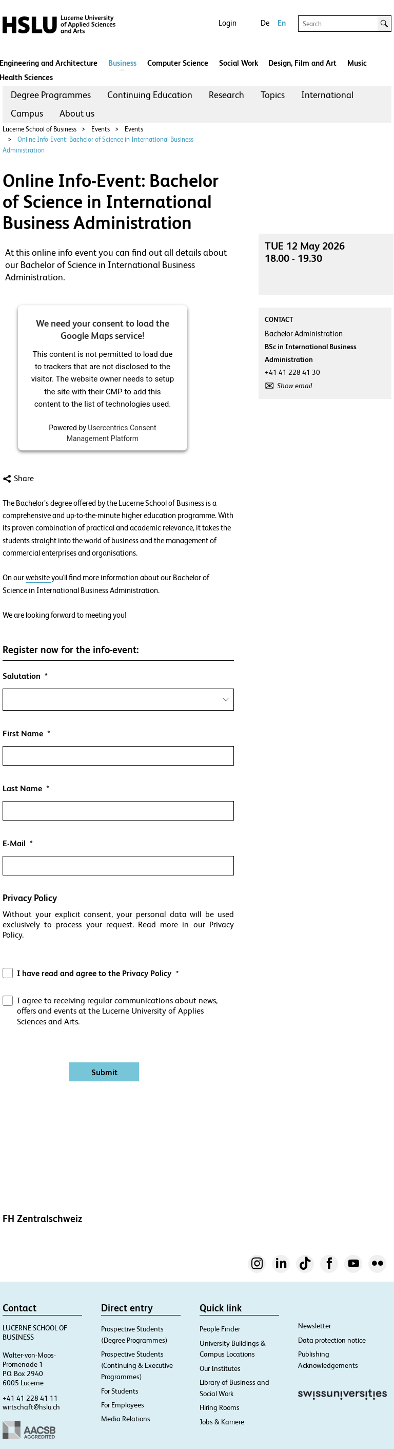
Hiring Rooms (220, 1407)
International (327, 94)
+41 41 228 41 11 (30, 1398)
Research (226, 94)
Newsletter (314, 1326)
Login (228, 22)
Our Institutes (220, 1368)
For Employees (122, 1405)
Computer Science (177, 63)
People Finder (220, 1329)
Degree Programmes (51, 94)
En (282, 22)
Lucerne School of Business (39, 129)
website (38, 578)
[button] (118, 945)
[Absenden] (104, 1071)
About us (77, 113)
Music (357, 63)
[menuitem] (51, 95)
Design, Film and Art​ (302, 63)
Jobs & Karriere (222, 1422)
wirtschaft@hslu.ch (31, 1407)
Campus (27, 113)
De (265, 22)
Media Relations (125, 1419)
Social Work (238, 63)
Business (122, 63)
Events (100, 129)
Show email (294, 386)
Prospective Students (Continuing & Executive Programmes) (137, 1365)
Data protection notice (332, 1340)
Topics (273, 94)
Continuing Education (149, 94)
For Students (120, 1391)
